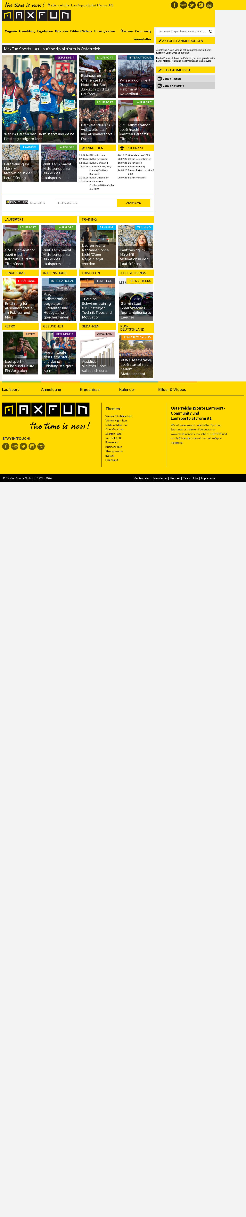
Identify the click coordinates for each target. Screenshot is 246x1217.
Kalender (61, 31)
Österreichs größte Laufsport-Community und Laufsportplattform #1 (198, 413)
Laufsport (10, 389)
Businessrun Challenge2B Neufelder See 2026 (101, 185)
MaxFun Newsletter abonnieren (209, 5)
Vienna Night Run (116, 420)
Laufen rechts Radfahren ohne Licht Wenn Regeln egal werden (95, 254)
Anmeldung (27, 31)
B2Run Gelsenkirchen (139, 158)
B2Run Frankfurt (136, 177)
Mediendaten (142, 478)
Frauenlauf (111, 442)
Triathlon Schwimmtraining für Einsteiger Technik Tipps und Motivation (97, 308)
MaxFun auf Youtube (183, 5)
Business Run (113, 446)
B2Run (109, 455)
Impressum (208, 478)
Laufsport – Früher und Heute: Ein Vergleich (20, 366)
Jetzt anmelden (176, 70)
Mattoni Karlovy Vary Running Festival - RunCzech (100, 170)
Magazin (11, 31)
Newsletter (37, 203)
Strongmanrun (114, 451)
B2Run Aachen (97, 155)
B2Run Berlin (135, 162)
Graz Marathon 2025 (139, 155)
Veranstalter (142, 39)
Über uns (127, 31)
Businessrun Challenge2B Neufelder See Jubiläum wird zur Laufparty (95, 85)
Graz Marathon (114, 429)
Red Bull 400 (113, 438)
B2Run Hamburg (136, 166)
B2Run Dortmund (98, 162)
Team (186, 478)
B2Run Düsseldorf (99, 177)
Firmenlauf (111, 459)
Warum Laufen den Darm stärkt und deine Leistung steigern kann (59, 361)
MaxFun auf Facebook (174, 5)
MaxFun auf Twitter (192, 5)
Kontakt (175, 478)
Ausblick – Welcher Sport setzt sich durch (95, 366)
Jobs (195, 478)
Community (143, 31)
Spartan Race (113, 433)
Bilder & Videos (81, 31)
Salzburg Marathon (116, 425)
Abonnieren (133, 202)
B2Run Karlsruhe (98, 158)
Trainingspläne (104, 31)
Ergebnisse (45, 31)
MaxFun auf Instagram (201, 5)
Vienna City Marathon (118, 416)
